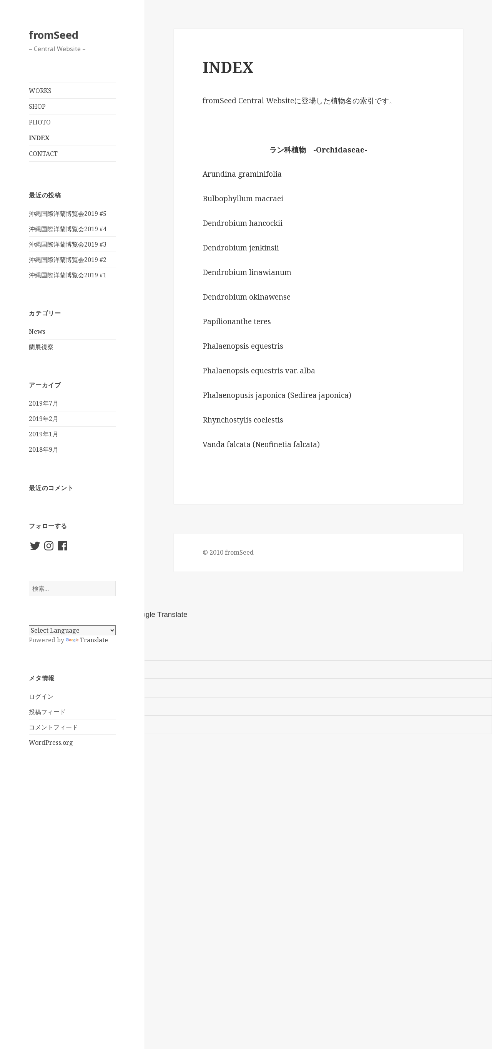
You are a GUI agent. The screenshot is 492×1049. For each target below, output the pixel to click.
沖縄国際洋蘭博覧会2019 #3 (67, 244)
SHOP (37, 106)
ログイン (41, 696)
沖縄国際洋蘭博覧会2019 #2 (67, 259)
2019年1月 (43, 434)
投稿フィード (47, 712)
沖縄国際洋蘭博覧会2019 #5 (67, 213)
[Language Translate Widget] (72, 630)
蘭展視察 (41, 347)
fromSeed (53, 35)
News (37, 331)
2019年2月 (43, 418)
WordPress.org (51, 742)
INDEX (39, 138)
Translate (87, 640)
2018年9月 (43, 449)
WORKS (40, 90)
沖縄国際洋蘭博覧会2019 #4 (67, 229)
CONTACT (43, 153)
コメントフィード (53, 727)
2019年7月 (43, 403)
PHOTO (40, 122)
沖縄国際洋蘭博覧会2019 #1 (67, 275)
